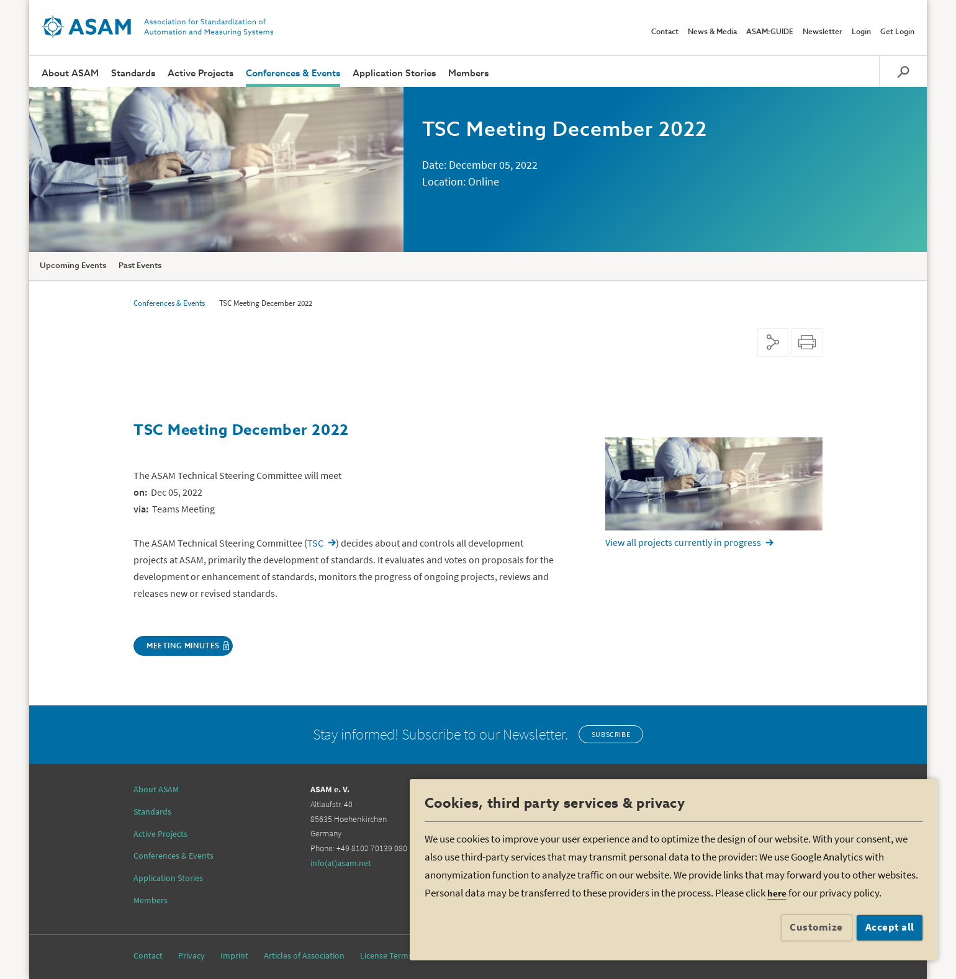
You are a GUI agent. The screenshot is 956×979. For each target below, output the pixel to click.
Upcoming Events (73, 266)
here (777, 893)
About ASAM (70, 73)
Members (468, 73)
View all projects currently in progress (683, 542)
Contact (665, 32)
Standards (133, 73)
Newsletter (822, 32)
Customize (816, 927)
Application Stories (394, 73)
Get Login (897, 32)
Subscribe (611, 734)
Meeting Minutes (183, 646)
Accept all (889, 927)
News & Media (712, 32)
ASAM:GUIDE (769, 32)
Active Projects (200, 73)
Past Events (140, 266)
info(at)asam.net (340, 863)
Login (861, 32)
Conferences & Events (293, 73)
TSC (315, 543)
